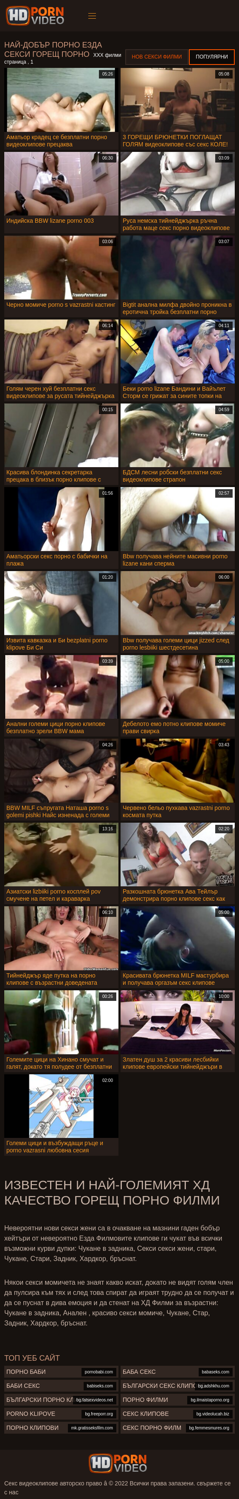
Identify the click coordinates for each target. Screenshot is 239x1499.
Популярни (212, 57)
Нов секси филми (157, 57)
